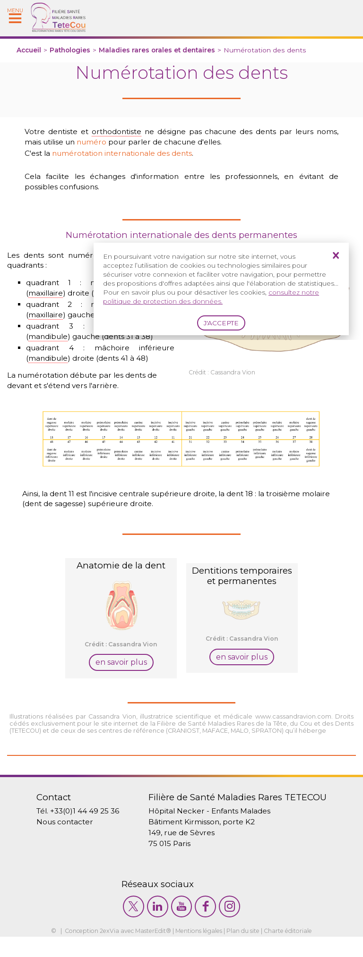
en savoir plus (121, 676)
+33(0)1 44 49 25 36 (80, 826)
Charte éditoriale (295, 951)
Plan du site (247, 951)
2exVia (104, 951)
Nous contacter (59, 837)
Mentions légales (199, 951)
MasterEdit (148, 951)
